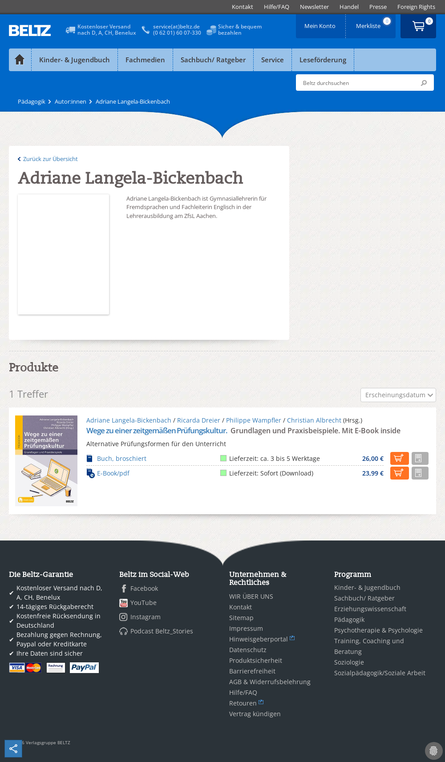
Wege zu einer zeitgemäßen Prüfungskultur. (157, 430)
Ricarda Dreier (198, 420)
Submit (423, 83)
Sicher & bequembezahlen (240, 29)
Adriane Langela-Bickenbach (128, 420)
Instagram (145, 617)
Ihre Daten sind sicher (49, 653)
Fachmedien (145, 59)
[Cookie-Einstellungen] (434, 751)
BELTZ (30, 30)
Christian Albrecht (314, 420)
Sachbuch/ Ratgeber (213, 59)
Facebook (144, 588)
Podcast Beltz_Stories (161, 631)
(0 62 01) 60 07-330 (177, 32)
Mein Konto (321, 23)
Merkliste (374, 23)
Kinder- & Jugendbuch (74, 59)
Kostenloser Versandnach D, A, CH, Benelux (106, 29)
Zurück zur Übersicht (50, 159)
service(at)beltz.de (176, 26)
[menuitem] (242, 7)
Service (272, 59)
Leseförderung (322, 59)
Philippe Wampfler (253, 420)
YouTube (143, 602)
